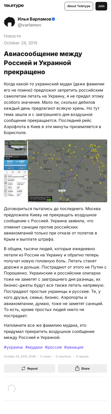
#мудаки (34, 347)
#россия (53, 347)
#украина (13, 347)
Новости (12, 36)
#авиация (73, 347)
